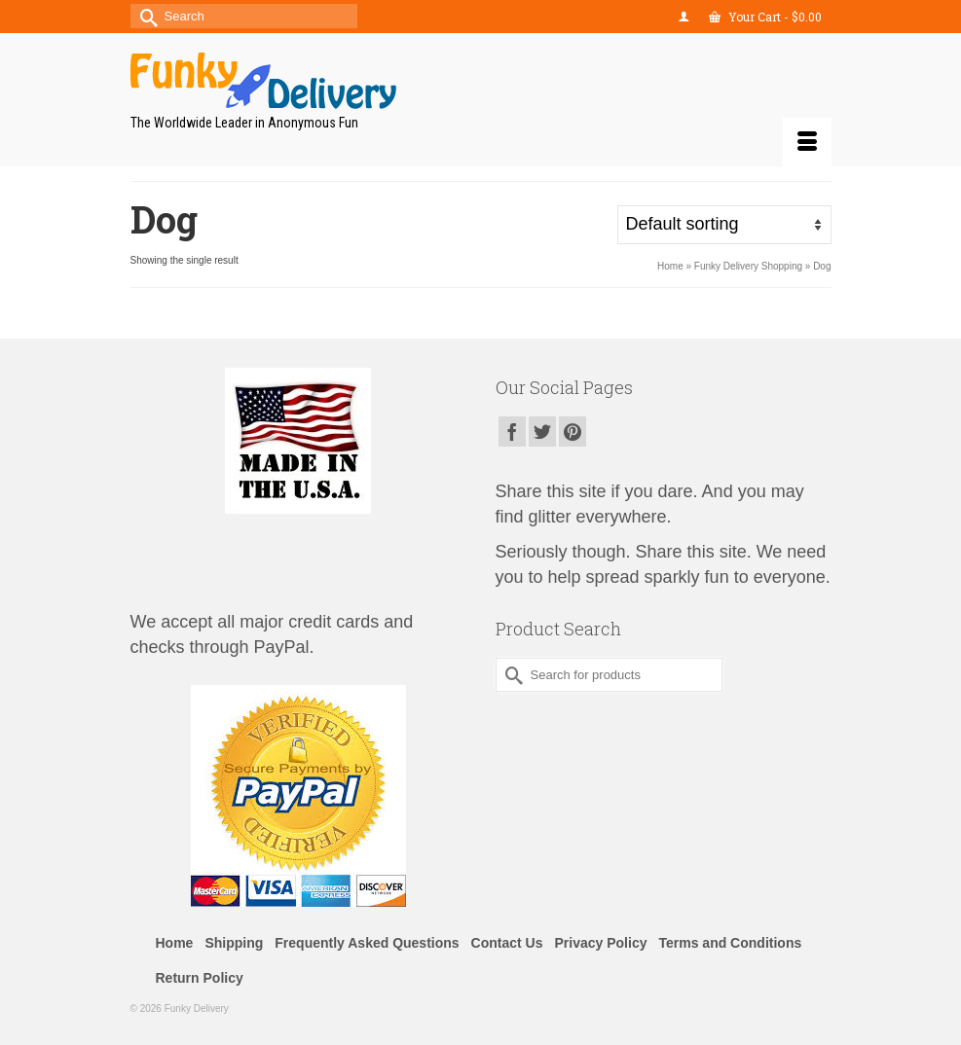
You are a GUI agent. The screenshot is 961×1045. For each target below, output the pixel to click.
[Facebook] (512, 431)
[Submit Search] (145, 16)
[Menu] (807, 142)
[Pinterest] (572, 431)
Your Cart (765, 16)
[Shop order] (724, 224)
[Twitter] (542, 431)
